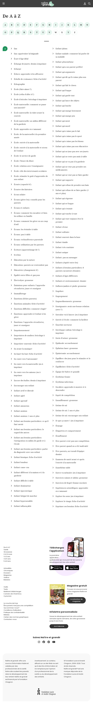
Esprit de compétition (65, 395)
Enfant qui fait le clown (66, 85)
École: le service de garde (25, 155)
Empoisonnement (22, 330)
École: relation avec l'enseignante (28, 166)
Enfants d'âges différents (67, 276)
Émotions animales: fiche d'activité (29, 303)
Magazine (8, 575)
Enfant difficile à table (23, 480)
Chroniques (8, 570)
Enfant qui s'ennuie (64, 208)
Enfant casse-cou (21, 467)
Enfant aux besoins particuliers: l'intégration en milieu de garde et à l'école (29, 440)
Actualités (7, 568)
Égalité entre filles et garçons (27, 275)
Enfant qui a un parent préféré (69, 67)
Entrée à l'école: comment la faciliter (72, 319)
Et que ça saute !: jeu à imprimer (70, 420)
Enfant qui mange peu (65, 116)
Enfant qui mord (63, 126)
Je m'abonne (59, 626)
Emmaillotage (20, 293)
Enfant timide (62, 242)
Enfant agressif (20, 400)
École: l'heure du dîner (24, 161)
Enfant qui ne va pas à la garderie (70, 161)
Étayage (59, 425)
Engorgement (62, 296)
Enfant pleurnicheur (65, 62)
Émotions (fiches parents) (25, 298)
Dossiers (7, 573)
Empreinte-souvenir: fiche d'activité (30, 343)
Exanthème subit (63, 467)
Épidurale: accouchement (67, 343)
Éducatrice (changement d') (26, 270)
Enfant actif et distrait (24, 390)
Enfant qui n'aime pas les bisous (69, 141)
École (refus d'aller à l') (24, 94)
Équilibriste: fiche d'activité (67, 366)
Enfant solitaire (62, 232)
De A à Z (12, 16)
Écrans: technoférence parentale (28, 239)
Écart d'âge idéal (21, 58)
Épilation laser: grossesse (67, 348)
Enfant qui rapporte (64, 180)
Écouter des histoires (23, 189)
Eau (15, 48)
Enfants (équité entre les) (67, 262)
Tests (6, 589)
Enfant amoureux (21, 406)
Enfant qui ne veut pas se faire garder (72, 175)
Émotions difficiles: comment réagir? (30, 308)
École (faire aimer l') (22, 89)
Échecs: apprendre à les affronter (28, 74)
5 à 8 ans (7, 561)
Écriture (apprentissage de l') (26, 249)
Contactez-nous (10, 619)
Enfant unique (62, 252)
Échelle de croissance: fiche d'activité (30, 79)
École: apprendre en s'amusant (27, 129)
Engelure (59, 291)
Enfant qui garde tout (65, 95)
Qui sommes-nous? (11, 608)
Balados (7, 580)
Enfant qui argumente (65, 72)
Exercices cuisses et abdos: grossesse (72, 477)
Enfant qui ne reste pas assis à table (71, 156)
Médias (6, 615)
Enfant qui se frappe (65, 203)
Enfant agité (19, 395)
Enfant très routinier (65, 247)
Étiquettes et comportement (68, 430)
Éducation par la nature (24, 260)
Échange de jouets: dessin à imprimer (30, 63)
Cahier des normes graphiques (16, 617)
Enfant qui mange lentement (68, 110)
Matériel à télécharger (12, 591)
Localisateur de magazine (76, 600)
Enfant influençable (22, 506)
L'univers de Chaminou (12, 594)
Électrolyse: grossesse (23, 280)
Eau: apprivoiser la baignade (26, 53)
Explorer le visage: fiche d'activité (70, 501)
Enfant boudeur (21, 462)
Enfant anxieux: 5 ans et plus (26, 416)
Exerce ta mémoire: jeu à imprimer (71, 472)
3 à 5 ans (7, 559)
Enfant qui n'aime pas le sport (69, 136)
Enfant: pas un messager (66, 257)
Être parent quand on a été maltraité (72, 446)
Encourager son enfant (24, 385)
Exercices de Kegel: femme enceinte (71, 483)
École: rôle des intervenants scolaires (30, 171)
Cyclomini (7, 596)
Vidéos (6, 577)
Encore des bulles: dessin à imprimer (30, 380)
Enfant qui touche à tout (66, 213)
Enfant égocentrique (23, 491)
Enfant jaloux (61, 48)
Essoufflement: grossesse (67, 400)
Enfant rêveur (62, 227)
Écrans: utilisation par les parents (29, 244)
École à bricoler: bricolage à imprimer (30, 99)
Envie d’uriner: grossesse (66, 338)
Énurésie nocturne (64, 324)
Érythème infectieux (64, 382)
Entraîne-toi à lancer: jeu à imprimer (72, 314)
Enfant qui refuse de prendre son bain (72, 185)
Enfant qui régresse (64, 198)
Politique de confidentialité (14, 612)
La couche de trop (11, 603)
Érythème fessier (63, 376)
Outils (6, 587)
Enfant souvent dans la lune (68, 237)
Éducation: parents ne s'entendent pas (31, 265)
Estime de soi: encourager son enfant (72, 415)
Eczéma (17, 254)
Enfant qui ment (63, 121)
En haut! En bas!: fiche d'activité (28, 353)
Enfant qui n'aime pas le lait (68, 131)
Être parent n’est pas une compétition (18, 605)
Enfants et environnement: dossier (71, 281)
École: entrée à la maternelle (26, 142)
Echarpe (17, 69)
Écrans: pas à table (22, 234)
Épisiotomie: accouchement (68, 353)
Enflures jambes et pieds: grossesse (71, 286)
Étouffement (61, 436)
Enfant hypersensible (23, 501)
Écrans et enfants (21, 208)
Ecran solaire (19, 194)
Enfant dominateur (22, 485)
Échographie (19, 84)
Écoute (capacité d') (22, 184)
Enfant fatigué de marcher (25, 496)
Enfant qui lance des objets (67, 100)
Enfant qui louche (63, 105)
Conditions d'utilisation (12, 610)
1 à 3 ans (7, 556)
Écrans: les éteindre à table (26, 229)
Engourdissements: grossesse (68, 301)
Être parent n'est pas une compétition (72, 441)
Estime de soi (61, 405)
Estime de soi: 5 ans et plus (67, 410)
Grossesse (8, 552)
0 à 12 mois (8, 554)
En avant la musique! (23, 348)
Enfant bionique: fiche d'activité (28, 457)
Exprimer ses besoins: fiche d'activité (72, 506)
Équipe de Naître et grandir (68, 371)
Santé (6, 549)
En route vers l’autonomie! (25, 359)
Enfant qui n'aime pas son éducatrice (72, 146)
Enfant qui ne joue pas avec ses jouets (72, 151)
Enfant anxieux (20, 411)
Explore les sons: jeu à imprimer (70, 496)
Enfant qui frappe (63, 90)
